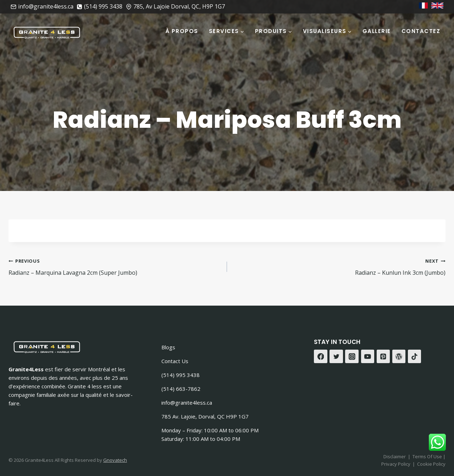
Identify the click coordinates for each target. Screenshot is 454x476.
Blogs (168, 347)
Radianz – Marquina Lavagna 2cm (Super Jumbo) (115, 266)
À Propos (181, 31)
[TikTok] (414, 356)
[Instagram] (352, 356)
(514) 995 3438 (180, 374)
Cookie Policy (431, 464)
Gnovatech (115, 460)
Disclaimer (394, 456)
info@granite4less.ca (186, 402)
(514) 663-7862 (180, 388)
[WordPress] (399, 356)
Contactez (421, 31)
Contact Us (174, 361)
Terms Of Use (428, 456)
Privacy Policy (395, 464)
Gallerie (376, 31)
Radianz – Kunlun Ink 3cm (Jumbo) (339, 266)
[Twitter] (336, 356)
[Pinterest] (383, 356)
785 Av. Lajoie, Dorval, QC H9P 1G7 (205, 416)
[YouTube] (368, 356)
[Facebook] (320, 356)
